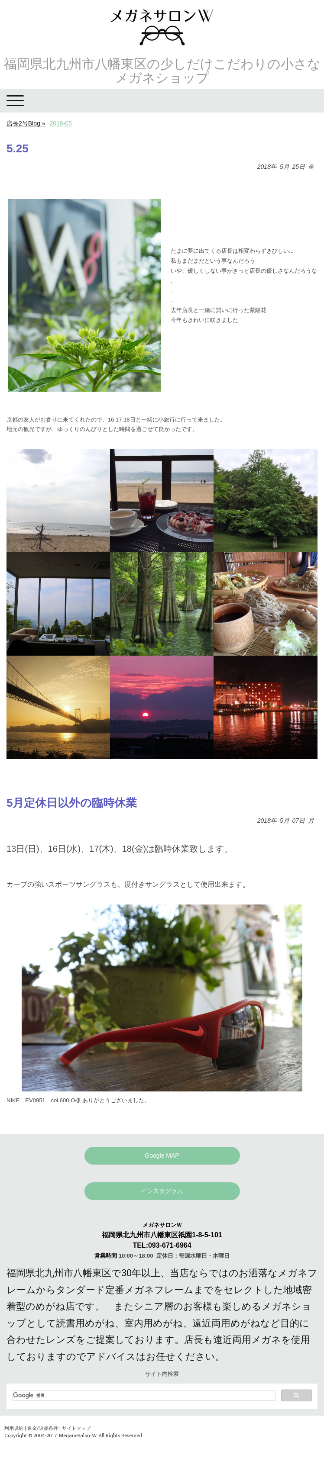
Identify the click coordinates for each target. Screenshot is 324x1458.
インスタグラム (162, 1191)
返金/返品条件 (42, 1428)
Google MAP (162, 1155)
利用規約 (13, 1428)
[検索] (143, 1395)
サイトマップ (76, 1428)
